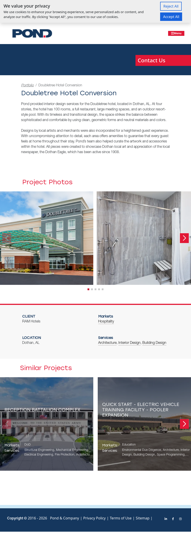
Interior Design (129, 343)
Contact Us (151, 60)
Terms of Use (121, 518)
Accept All (171, 16)
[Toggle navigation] (176, 33)
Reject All (170, 6)
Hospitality (106, 322)
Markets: (12, 445)
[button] (184, 238)
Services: (12, 450)
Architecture (107, 343)
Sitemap (142, 518)
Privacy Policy (94, 518)
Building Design (154, 343)
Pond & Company (64, 518)
